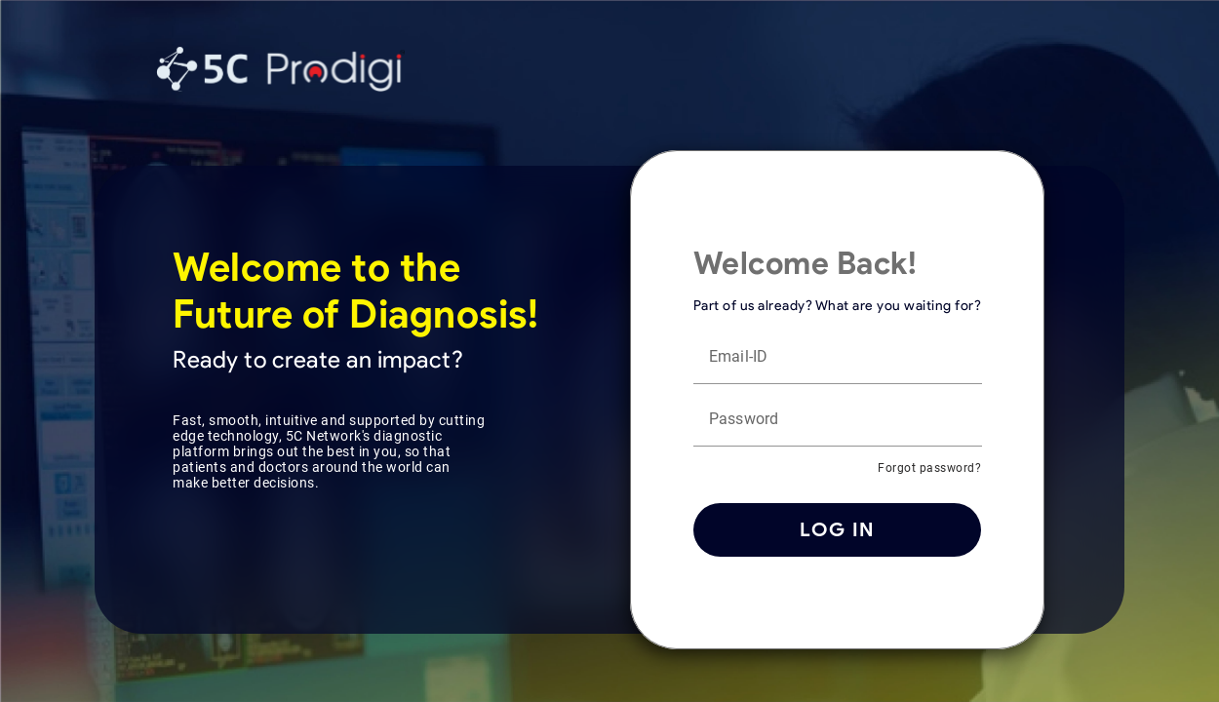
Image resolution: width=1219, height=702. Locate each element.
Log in (838, 529)
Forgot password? (929, 468)
